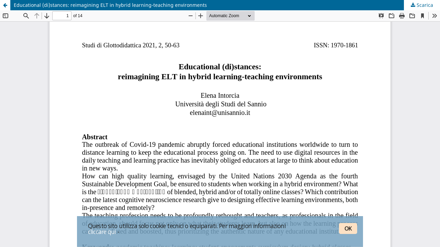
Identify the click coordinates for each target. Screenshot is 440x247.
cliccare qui (102, 231)
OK (348, 228)
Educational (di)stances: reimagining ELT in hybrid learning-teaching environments (110, 5)
